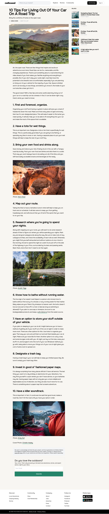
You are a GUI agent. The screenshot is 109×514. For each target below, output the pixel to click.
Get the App (92, 3)
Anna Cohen (14, 21)
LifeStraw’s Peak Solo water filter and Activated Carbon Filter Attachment (90, 41)
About (47, 496)
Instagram (67, 496)
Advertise (48, 501)
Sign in (101, 3)
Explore (55, 3)
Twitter (66, 503)
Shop (28, 496)
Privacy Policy (41, 512)
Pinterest (66, 501)
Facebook (67, 499)
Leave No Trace (18, 453)
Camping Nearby (14, 499)
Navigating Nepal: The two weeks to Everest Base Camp (90, 14)
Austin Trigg (22, 288)
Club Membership (32, 499)
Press (47, 503)
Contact (48, 506)
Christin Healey (27, 443)
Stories (62, 3)
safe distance (42, 312)
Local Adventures (14, 496)
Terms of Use (32, 512)
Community (70, 3)
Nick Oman (21, 197)
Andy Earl (21, 438)
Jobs (47, 499)
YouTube (66, 506)
